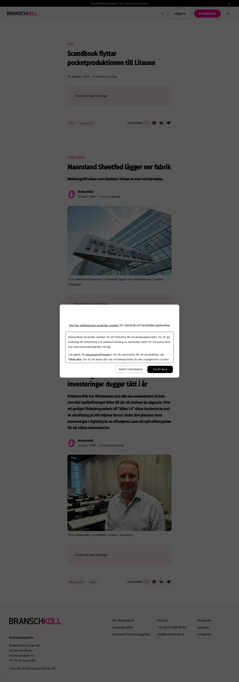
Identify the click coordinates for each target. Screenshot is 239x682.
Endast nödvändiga (131, 369)
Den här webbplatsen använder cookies (94, 325)
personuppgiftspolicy (99, 354)
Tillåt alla (160, 369)
